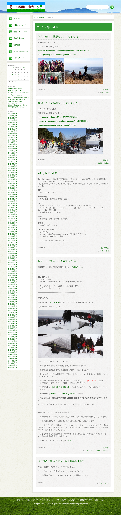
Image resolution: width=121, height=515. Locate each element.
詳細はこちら (77, 267)
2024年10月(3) (12, 144)
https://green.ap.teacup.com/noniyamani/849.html (57, 125)
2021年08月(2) (12, 207)
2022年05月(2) (12, 192)
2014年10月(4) (12, 356)
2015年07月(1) (12, 340)
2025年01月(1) (12, 139)
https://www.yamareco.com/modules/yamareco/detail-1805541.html (64, 51)
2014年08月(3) (12, 360)
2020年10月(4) (12, 224)
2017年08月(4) (12, 294)
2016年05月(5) (12, 321)
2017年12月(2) (12, 286)
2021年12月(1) (12, 200)
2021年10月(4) (12, 203)
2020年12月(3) (12, 220)
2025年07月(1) (12, 128)
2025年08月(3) (12, 126)
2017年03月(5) (12, 303)
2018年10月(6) (12, 268)
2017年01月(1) (12, 307)
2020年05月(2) (12, 233)
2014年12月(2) (12, 353)
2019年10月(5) (12, 246)
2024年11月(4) (12, 143)
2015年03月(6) (12, 347)
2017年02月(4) (12, 305)
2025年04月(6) (12, 133)
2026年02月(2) (12, 117)
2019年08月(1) (12, 249)
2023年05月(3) (12, 172)
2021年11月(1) (12, 202)
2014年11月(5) (12, 354)
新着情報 (16, 18)
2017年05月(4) (12, 299)
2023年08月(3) (12, 168)
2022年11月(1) (12, 181)
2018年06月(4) (12, 275)
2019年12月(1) (12, 242)
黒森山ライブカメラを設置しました (58, 261)
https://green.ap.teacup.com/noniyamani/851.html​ (57, 55)
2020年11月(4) (12, 222)
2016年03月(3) (12, 325)
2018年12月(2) (12, 264)
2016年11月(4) (12, 310)
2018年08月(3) (12, 272)
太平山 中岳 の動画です (15, 96)
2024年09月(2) (12, 146)
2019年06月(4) (12, 253)
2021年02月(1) (12, 218)
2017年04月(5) (12, 301)
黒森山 (100, 163)
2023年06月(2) (12, 170)
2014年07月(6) (12, 362)
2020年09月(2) (12, 226)
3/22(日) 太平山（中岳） (15, 103)
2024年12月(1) (12, 141)
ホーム (36, 17)
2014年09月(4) (12, 358)
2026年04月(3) (12, 113)
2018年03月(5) (12, 281)
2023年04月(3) (12, 174)
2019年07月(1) (12, 251)
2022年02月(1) (12, 198)
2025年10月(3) (12, 122)
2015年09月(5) (12, 336)
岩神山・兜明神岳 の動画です (16, 99)
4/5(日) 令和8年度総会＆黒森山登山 (18, 97)
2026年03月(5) (12, 115)
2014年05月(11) (12, 365)
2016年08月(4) (12, 316)
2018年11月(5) (12, 266)
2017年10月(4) (12, 290)
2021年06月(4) (12, 211)
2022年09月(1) (12, 185)
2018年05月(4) (12, 277)
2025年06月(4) (12, 130)
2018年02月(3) (12, 283)
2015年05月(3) (12, 343)
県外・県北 (105, 92)
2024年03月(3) (12, 157)
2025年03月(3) (12, 135)
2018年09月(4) (12, 270)
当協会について (19, 25)
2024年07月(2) (12, 150)
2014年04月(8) (12, 367)
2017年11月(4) (12, 288)
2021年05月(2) (12, 213)
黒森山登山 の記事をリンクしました (58, 103)
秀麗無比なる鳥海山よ (60, 387)
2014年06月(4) (12, 364)
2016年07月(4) (12, 318)
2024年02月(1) (12, 159)
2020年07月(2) (12, 229)
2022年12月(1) (12, 179)
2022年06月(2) (12, 191)
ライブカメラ (54, 302)
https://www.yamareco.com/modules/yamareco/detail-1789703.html (64, 121)
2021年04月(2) (12, 214)
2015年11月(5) (12, 332)
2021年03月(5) (12, 216)
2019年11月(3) (12, 244)
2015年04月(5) (12, 345)
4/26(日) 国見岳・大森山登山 (16, 90)
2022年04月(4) (12, 194)
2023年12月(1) (12, 161)
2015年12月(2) (12, 330)
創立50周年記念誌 (20, 51)
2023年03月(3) (12, 176)
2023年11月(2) (12, 163)
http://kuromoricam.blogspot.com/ (63, 394)
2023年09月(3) (12, 167)
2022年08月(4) (12, 187)
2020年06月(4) (12, 231)
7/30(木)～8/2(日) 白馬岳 (15, 88)
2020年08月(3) (12, 227)
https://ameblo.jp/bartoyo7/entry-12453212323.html (57, 117)
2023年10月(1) (12, 165)
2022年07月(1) (12, 189)
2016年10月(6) (12, 312)
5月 (24, 67)
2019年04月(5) (12, 257)
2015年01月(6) (12, 351)
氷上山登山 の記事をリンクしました (58, 36)
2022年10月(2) (12, 183)
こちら (56, 307)
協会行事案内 (18, 38)
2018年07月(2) (12, 273)
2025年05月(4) (12, 132)
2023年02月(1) (12, 178)
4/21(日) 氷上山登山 (48, 173)
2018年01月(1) (12, 284)
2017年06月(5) (12, 297)
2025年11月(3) (12, 121)
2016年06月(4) (12, 319)
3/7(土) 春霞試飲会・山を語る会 (17, 105)
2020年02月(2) (12, 238)
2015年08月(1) (12, 338)
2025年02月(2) (12, 137)
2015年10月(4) (12, 334)
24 (18, 79)
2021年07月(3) (12, 209)
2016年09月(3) (12, 314)
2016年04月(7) (12, 323)
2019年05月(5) (12, 255)
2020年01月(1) (12, 240)
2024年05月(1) (12, 154)
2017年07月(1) (12, 295)
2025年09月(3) (12, 124)
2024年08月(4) (12, 148)
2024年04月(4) (12, 156)
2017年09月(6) (12, 292)
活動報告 (16, 45)
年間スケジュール (20, 32)
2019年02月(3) (12, 261)
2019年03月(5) (12, 259)
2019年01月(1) (12, 262)
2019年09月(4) (12, 248)
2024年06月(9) (12, 152)
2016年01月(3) (12, 329)
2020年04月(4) (12, 235)
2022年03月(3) (12, 196)
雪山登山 (106, 163)
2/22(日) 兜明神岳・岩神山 (16, 107)
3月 (13, 67)
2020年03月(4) (12, 237)
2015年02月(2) (12, 349)
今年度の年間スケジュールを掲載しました (61, 461)
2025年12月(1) (12, 119)
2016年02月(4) (12, 327)
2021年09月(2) (12, 205)
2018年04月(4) (12, 279)
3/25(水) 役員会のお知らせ (16, 101)
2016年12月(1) (12, 308)
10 (18, 74)
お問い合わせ (18, 58)
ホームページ (91, 451)
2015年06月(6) (12, 342)
